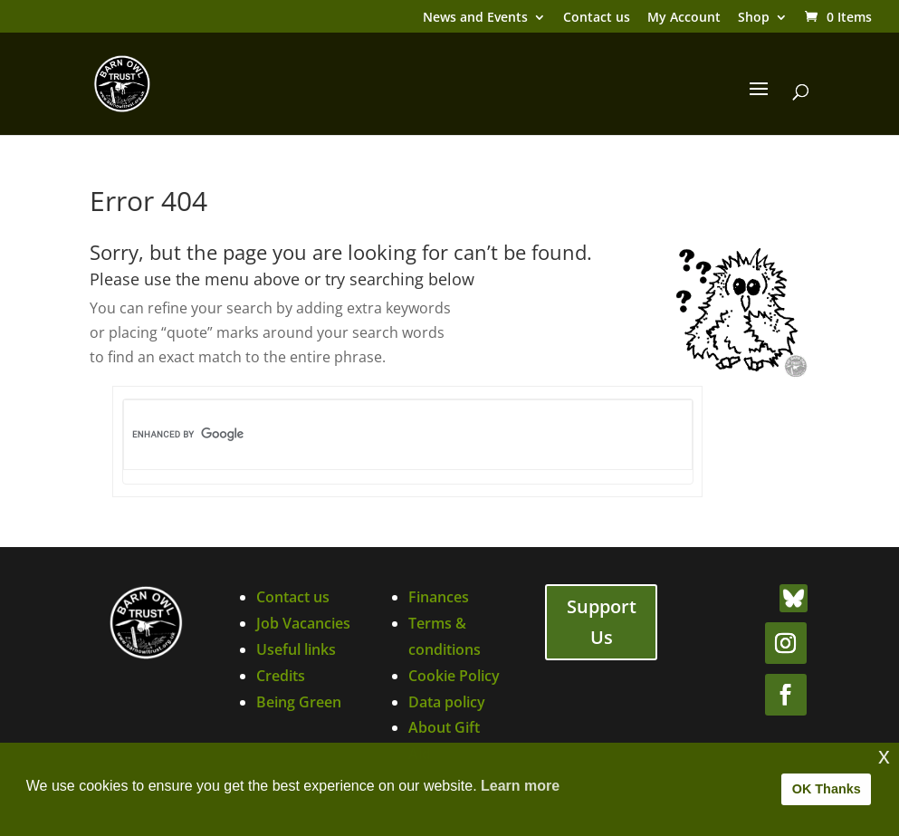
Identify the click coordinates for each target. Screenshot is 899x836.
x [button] (884, 755)
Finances (438, 597)
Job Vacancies (303, 623)
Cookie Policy (454, 676)
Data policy (446, 702)
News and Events (475, 18)
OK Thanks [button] (826, 789)
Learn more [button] (520, 785)
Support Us (601, 621)
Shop (754, 18)
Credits (280, 676)
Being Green (298, 702)
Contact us (596, 18)
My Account (684, 18)
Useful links (296, 649)
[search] (377, 435)
